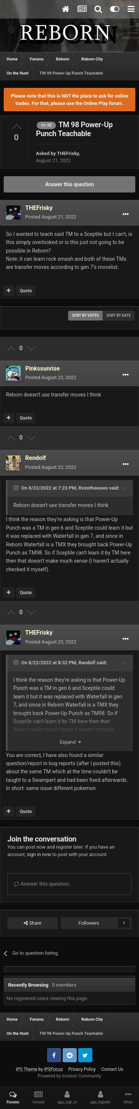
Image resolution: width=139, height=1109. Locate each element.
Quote (26, 290)
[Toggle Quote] (16, 488)
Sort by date (118, 315)
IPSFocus (53, 1069)
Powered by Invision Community (69, 1076)
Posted (50, 217)
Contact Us (112, 1069)
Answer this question (69, 184)
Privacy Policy (82, 1069)
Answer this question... (43, 884)
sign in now (39, 854)
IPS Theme (26, 1069)
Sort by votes (85, 315)
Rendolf (87, 662)
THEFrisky (68, 153)
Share (32, 923)
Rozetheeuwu (93, 488)
